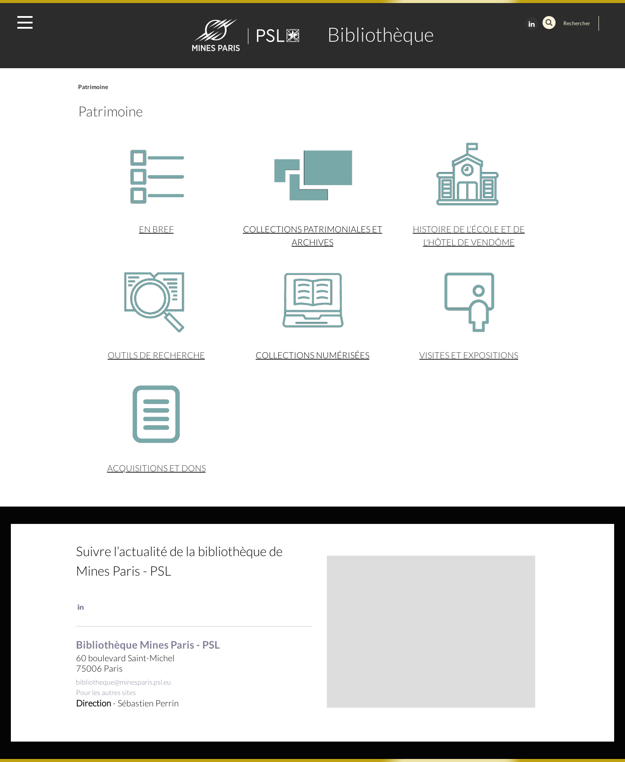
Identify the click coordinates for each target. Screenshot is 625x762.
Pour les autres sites (106, 692)
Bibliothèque (380, 34)
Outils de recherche (156, 355)
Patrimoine (93, 86)
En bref (156, 229)
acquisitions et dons (156, 468)
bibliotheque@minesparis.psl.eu (123, 682)
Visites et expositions (468, 355)
